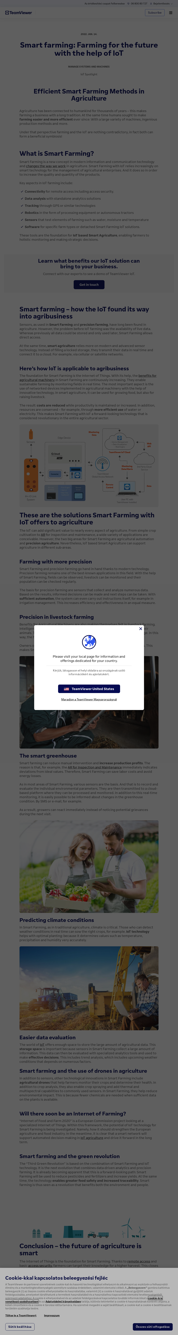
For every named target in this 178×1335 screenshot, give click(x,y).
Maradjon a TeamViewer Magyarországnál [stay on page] (89, 699)
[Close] (140, 628)
